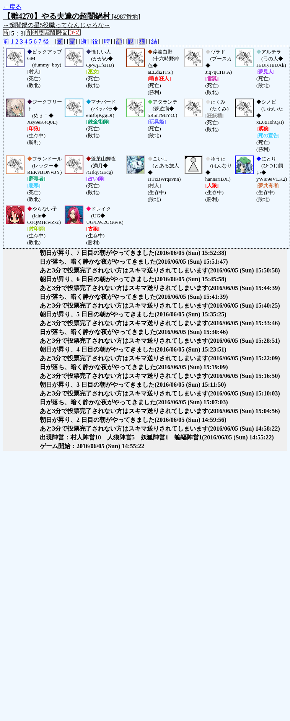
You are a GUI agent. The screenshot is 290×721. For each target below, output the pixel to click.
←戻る (12, 6)
